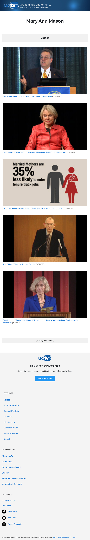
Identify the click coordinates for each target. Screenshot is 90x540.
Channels (8, 416)
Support (5, 473)
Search (7, 439)
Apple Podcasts (15, 524)
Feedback (6, 505)
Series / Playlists (11, 411)
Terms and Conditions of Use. (63, 537)
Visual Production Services (14, 478)
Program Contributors (11, 467)
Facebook (12, 511)
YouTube (12, 517)
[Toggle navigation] (82, 5)
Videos (7, 400)
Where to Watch (11, 428)
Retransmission (11, 433)
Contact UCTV (8, 501)
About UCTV (7, 456)
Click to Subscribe (45, 378)
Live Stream (9, 422)
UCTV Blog (7, 461)
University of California (12, 484)
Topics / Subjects (11, 405)
